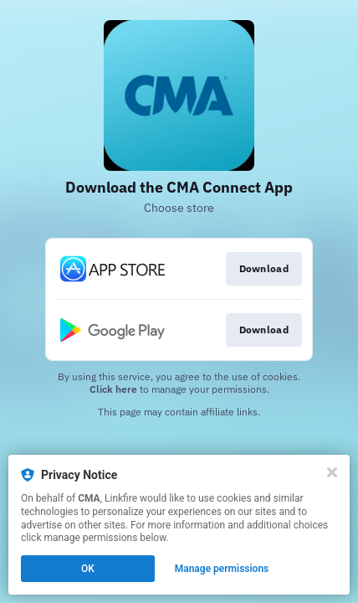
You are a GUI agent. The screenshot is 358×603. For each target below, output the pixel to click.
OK (88, 569)
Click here (113, 389)
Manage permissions (222, 569)
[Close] (332, 472)
